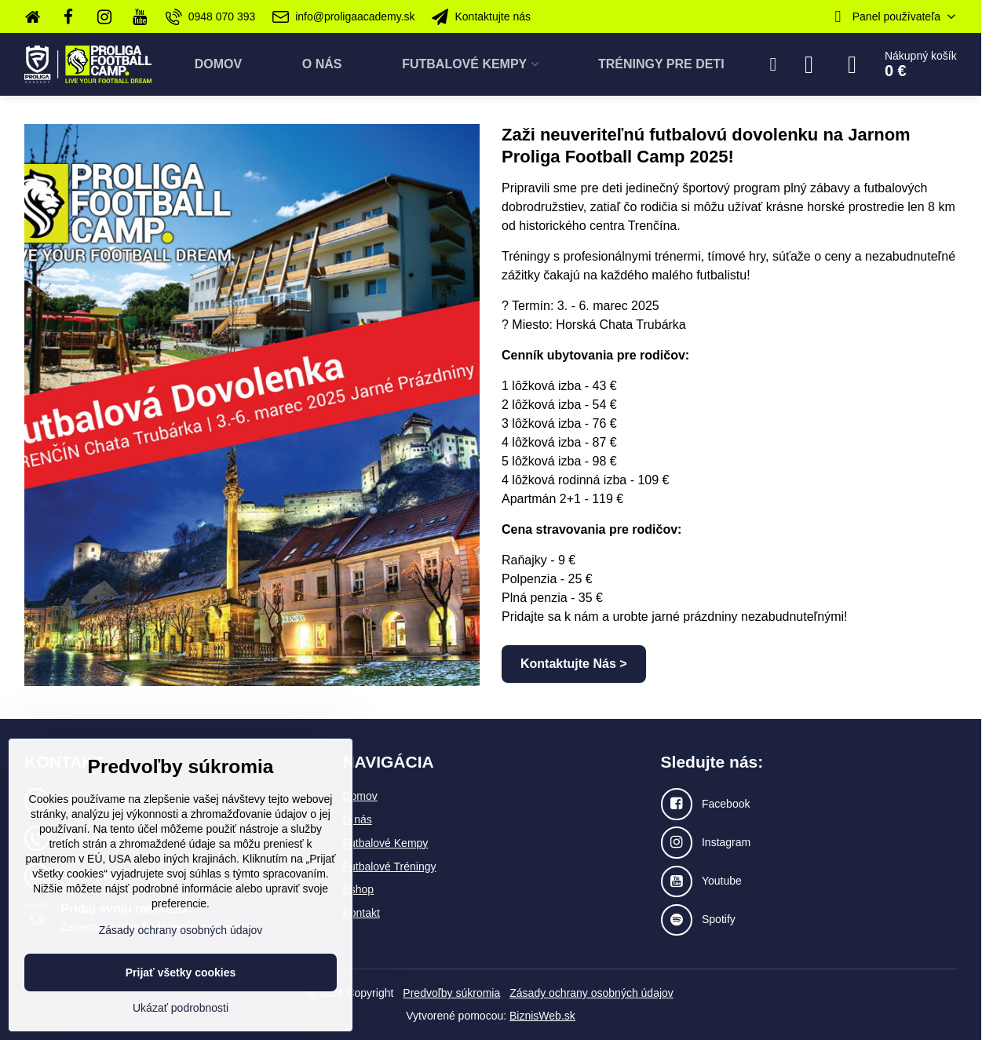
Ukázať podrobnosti (180, 1008)
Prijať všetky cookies (181, 972)
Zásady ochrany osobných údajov (591, 993)
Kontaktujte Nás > (573, 663)
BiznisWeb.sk (542, 1015)
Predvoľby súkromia (451, 993)
